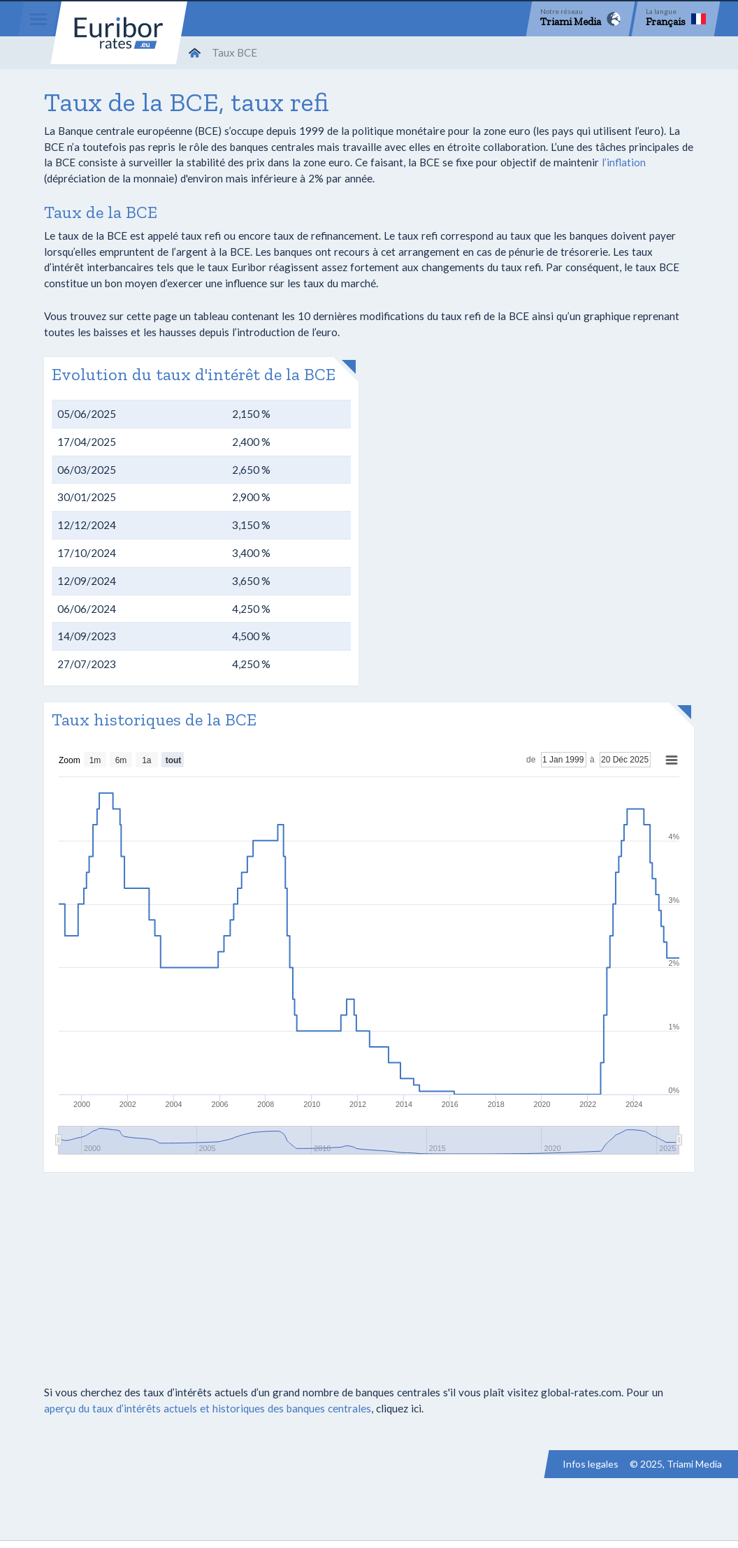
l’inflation (624, 162)
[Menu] (38, 18)
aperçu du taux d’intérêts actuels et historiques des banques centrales (207, 1408)
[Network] (580, 18)
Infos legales (590, 1464)
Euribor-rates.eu (119, 32)
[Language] (676, 18)
